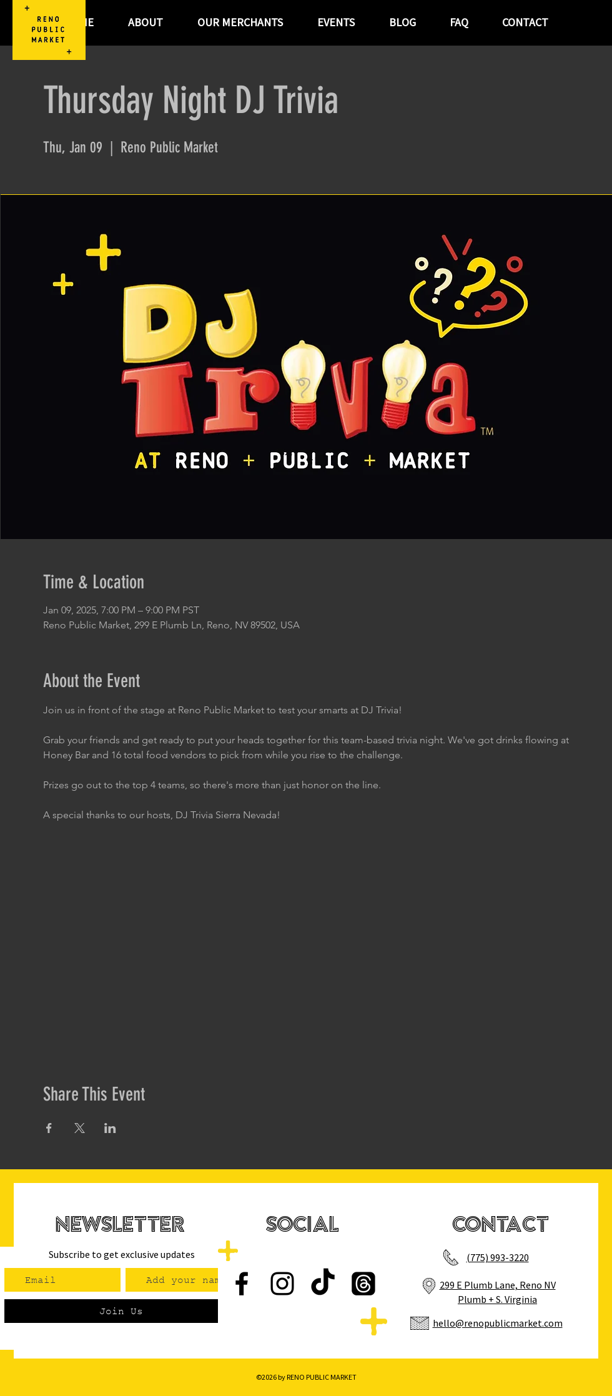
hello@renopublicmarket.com (498, 1323)
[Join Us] (120, 1311)
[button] (336, 22)
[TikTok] (322, 1283)
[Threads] (363, 1283)
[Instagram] (282, 1283)
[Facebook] (241, 1283)
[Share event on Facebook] (49, 1128)
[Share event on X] (80, 1128)
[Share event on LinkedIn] (110, 1128)
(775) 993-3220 (497, 1257)
